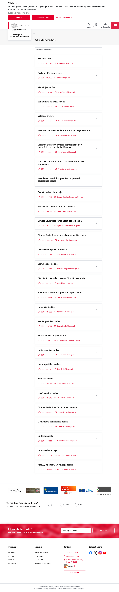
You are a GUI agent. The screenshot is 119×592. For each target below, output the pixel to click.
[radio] (51, 504)
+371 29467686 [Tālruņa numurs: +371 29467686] (46, 441)
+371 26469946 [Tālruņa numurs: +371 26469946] (46, 107)
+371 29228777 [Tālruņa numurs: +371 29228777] (46, 326)
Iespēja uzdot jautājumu (19, 52)
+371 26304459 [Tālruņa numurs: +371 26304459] (46, 152)
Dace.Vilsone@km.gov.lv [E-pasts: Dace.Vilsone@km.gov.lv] (66, 92)
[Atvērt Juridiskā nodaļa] (96, 381)
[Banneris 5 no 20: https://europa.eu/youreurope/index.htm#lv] (86, 490)
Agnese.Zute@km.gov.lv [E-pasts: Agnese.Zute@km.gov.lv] (66, 312)
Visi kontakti (74, 573)
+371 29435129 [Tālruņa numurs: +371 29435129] (46, 283)
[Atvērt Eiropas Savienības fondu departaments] (96, 410)
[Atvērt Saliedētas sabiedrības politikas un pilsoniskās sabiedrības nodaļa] (96, 181)
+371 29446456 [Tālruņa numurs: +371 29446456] (46, 412)
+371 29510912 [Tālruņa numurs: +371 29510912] (46, 340)
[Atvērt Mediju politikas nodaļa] (96, 324)
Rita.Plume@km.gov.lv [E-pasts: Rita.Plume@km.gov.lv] (65, 63)
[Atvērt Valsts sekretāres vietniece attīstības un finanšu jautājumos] (96, 165)
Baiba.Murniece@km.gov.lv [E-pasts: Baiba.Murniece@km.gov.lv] (68, 135)
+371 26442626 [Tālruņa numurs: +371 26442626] (46, 427)
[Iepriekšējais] (12, 491)
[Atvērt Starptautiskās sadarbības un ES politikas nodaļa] (96, 281)
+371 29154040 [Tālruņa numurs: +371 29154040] (46, 470)
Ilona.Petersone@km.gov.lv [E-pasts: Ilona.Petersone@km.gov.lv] (67, 455)
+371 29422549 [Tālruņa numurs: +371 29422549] (46, 355)
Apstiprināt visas (43, 17)
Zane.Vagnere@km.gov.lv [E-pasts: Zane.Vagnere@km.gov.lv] (67, 152)
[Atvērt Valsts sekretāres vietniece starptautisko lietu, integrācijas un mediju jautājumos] (96, 148)
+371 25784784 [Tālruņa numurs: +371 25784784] (46, 384)
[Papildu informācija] (74, 566)
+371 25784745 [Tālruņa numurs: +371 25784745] (46, 398)
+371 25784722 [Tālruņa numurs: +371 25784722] (46, 211)
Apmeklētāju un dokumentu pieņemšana (19, 62)
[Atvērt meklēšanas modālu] (89, 26)
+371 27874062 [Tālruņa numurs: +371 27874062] (46, 64)
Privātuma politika (41, 553)
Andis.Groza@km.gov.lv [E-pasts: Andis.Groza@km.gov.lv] (66, 355)
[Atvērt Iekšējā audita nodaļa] (96, 395)
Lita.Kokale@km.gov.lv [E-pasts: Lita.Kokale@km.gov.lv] (66, 106)
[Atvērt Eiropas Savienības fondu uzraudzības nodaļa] (96, 223)
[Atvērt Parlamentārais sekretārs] (96, 75)
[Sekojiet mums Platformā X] (95, 553)
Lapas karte (39, 560)
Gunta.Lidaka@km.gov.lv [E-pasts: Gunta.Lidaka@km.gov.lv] (66, 326)
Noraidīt (19, 17)
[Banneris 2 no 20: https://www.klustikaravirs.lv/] (33, 490)
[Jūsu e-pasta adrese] (76, 530)
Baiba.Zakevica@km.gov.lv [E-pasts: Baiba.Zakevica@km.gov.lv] (67, 169)
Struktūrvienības (16, 48)
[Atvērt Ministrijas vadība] (96, 90)
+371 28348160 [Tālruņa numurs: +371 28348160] (46, 269)
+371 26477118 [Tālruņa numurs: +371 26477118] (46, 254)
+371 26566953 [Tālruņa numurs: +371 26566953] (46, 135)
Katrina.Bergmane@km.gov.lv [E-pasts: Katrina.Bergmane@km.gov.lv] (68, 269)
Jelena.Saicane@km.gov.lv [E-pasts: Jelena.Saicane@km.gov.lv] (66, 297)
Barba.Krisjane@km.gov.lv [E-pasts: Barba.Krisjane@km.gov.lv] (67, 441)
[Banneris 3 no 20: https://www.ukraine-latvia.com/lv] (51, 490)
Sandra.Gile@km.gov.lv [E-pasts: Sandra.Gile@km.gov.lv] (66, 426)
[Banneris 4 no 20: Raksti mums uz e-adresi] (68, 490)
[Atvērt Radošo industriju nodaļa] (96, 195)
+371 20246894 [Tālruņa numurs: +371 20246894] (46, 240)
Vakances (11, 553)
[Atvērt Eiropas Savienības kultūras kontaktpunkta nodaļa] (96, 238)
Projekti (11, 560)
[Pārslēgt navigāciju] (115, 25)
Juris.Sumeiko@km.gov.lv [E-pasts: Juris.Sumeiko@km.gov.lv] (66, 254)
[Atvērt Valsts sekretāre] (96, 118)
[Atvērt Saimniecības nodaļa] (96, 266)
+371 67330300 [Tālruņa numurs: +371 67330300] (46, 92)
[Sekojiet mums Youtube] (105, 553)
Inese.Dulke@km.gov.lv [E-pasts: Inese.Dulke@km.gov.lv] (65, 383)
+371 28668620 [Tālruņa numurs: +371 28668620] (46, 121)
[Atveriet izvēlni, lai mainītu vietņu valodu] (96, 25)
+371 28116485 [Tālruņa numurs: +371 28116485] (46, 78)
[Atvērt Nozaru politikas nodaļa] (96, 367)
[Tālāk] (107, 491)
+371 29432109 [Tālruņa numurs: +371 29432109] (46, 369)
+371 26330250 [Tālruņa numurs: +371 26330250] (46, 169)
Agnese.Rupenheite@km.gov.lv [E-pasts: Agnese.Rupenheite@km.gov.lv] (68, 340)
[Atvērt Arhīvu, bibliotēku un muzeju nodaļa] (96, 467)
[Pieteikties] (103, 530)
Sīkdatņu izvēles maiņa (43, 563)
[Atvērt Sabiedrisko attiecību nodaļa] (96, 104)
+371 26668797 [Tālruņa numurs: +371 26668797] (46, 197)
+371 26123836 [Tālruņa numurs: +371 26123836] (46, 297)
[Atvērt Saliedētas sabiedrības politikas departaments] (96, 295)
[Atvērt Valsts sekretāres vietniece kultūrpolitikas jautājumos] (96, 133)
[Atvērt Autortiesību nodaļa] (96, 453)
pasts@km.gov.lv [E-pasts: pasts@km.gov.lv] (63, 78)
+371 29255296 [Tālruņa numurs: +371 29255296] (46, 455)
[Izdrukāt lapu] (107, 39)
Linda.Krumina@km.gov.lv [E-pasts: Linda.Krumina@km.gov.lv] (66, 211)
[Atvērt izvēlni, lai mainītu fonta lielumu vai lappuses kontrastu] (105, 26)
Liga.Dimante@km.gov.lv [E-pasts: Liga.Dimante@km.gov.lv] (66, 469)
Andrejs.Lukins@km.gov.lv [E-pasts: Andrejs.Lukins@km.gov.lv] (67, 240)
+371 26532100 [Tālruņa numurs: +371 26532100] (72, 553)
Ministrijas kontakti (17, 40)
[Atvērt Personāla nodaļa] (96, 309)
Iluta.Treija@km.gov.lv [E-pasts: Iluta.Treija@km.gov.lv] (65, 369)
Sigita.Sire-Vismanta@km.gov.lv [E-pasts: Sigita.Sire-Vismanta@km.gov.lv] (68, 226)
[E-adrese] (68, 566)
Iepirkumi (11, 556)
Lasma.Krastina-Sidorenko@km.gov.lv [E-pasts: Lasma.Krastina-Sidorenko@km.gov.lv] (71, 197)
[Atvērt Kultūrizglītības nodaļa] (96, 352)
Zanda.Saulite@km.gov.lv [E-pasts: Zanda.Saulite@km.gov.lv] (67, 412)
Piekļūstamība (40, 556)
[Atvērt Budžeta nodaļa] (96, 438)
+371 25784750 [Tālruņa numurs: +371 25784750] (46, 312)
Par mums (12, 563)
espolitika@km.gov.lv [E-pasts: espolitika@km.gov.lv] (65, 283)
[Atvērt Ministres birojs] (96, 61)
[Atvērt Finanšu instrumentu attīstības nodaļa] (96, 209)
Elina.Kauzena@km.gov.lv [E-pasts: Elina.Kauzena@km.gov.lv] (66, 398)
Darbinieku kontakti (17, 44)
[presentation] (18, 516)
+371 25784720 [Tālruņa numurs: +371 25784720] (46, 226)
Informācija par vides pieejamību (18, 56)
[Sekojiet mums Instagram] (100, 552)
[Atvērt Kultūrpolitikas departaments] (96, 338)
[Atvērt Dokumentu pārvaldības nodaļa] (96, 424)
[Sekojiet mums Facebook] (90, 553)
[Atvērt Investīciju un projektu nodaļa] (96, 252)
